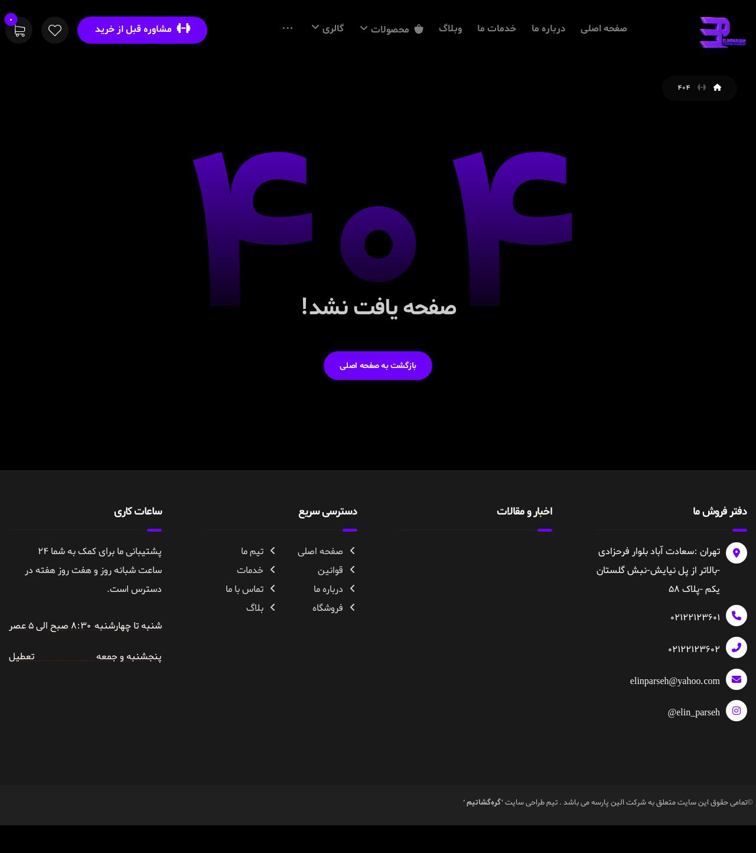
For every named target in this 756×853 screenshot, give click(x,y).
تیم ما (259, 598)
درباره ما (335, 636)
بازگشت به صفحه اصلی (377, 410)
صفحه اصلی (327, 598)
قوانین (337, 617)
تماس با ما (252, 636)
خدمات (257, 617)
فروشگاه (334, 654)
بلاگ (262, 654)
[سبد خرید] (18, 32)
